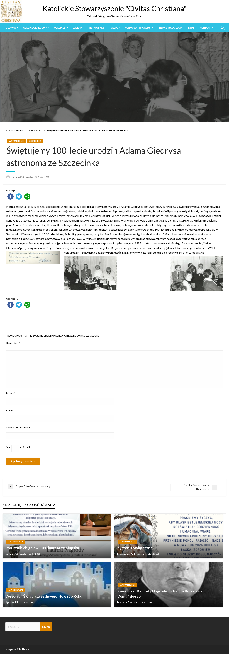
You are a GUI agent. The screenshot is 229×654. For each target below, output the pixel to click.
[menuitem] (11, 27)
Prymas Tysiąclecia (170, 27)
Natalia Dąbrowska (22, 176)
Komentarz (13, 342)
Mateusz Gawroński (128, 602)
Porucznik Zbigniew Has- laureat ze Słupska (42, 547)
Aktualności (35, 130)
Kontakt (205, 27)
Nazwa (10, 393)
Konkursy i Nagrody (137, 27)
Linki (191, 27)
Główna (11, 27)
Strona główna (14, 130)
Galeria (77, 27)
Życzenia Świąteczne (135, 547)
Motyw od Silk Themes (18, 649)
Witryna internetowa (18, 427)
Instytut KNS (96, 27)
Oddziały (59, 27)
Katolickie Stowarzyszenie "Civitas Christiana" (115, 8)
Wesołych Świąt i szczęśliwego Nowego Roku (43, 596)
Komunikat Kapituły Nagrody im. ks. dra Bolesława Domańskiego (160, 593)
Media (113, 27)
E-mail (10, 410)
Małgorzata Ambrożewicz (131, 553)
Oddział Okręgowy (35, 27)
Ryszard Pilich (13, 602)
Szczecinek (35, 141)
